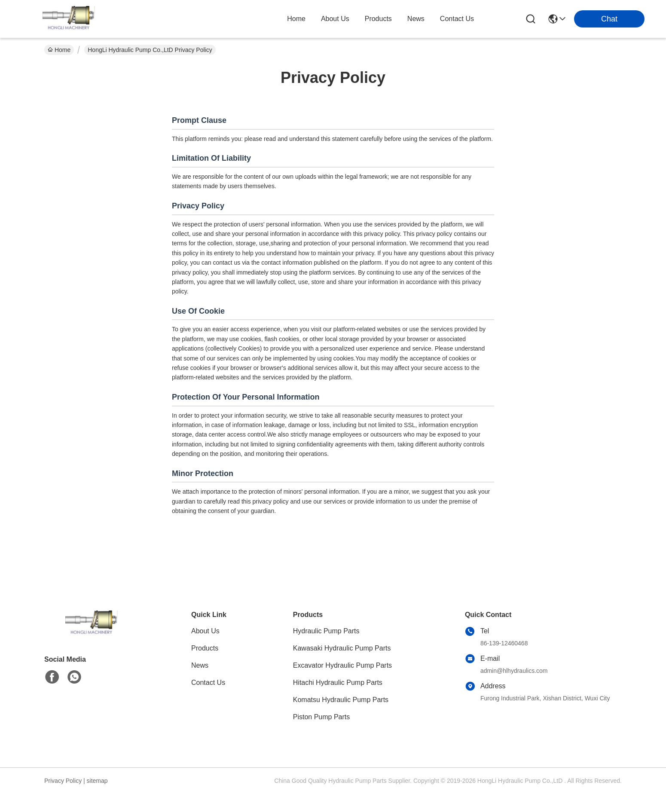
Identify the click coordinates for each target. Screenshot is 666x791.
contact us (457, 18)
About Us (205, 631)
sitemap (97, 780)
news (416, 18)
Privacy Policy (63, 780)
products (378, 18)
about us (335, 18)
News (199, 665)
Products (204, 648)
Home (296, 18)
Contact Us (208, 682)
